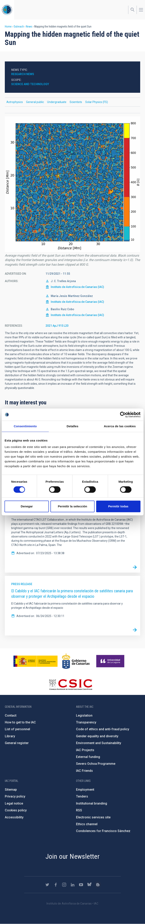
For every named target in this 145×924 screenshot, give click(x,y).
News (29, 26)
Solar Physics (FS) (96, 102)
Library (10, 736)
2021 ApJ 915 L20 (57, 325)
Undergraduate (56, 102)
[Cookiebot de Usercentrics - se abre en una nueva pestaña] (122, 415)
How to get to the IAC (20, 722)
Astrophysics (14, 102)
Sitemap (11, 789)
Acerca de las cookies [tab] (120, 426)
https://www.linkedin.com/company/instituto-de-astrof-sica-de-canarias (72, 884)
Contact (10, 715)
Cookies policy (16, 810)
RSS (79, 810)
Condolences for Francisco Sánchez (103, 831)
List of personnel (17, 729)
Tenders (82, 796)
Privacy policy (15, 796)
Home (8, 26)
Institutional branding (91, 803)
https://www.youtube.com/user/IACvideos (81, 884)
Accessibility (14, 817)
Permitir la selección (72, 506)
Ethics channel (86, 824)
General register (17, 743)
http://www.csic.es (70, 684)
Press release (21, 584)
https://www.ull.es (111, 661)
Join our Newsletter (73, 856)
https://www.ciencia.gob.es (35, 661)
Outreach (19, 26)
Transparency (86, 722)
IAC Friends (84, 771)
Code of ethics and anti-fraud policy (102, 729)
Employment (85, 789)
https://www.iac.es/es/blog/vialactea (98, 884)
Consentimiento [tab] (25, 426)
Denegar (27, 506)
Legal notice (14, 803)
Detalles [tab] (72, 426)
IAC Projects (85, 750)
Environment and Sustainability (98, 743)
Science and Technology (30, 84)
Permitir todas (118, 506)
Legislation (84, 715)
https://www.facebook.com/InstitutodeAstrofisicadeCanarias (56, 884)
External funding (88, 757)
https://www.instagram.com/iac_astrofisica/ (64, 884)
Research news (22, 74)
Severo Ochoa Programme (95, 764)
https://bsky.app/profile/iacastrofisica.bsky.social (89, 884)
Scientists (76, 102)
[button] (72, 184)
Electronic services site (93, 817)
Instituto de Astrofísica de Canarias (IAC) (77, 287)
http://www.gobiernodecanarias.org (76, 661)
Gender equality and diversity (97, 736)
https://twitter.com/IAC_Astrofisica (47, 884)
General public (35, 102)
